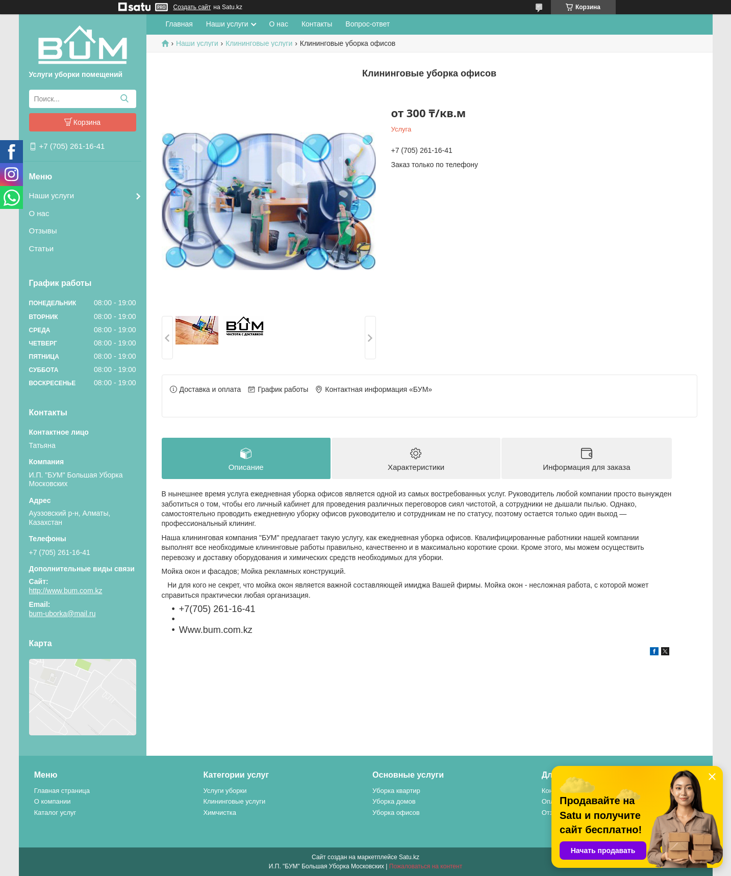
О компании (52, 801)
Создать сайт (192, 7)
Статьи (41, 248)
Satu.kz (409, 857)
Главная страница (62, 790)
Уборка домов (394, 801)
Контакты (316, 24)
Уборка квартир (396, 790)
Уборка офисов (396, 812)
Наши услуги (51, 195)
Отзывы (43, 230)
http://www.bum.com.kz (66, 591)
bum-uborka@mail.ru (62, 613)
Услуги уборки (224, 790)
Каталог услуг (55, 812)
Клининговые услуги (258, 43)
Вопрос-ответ (367, 24)
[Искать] (124, 99)
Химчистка (219, 812)
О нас (39, 213)
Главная (179, 24)
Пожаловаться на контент (425, 866)
